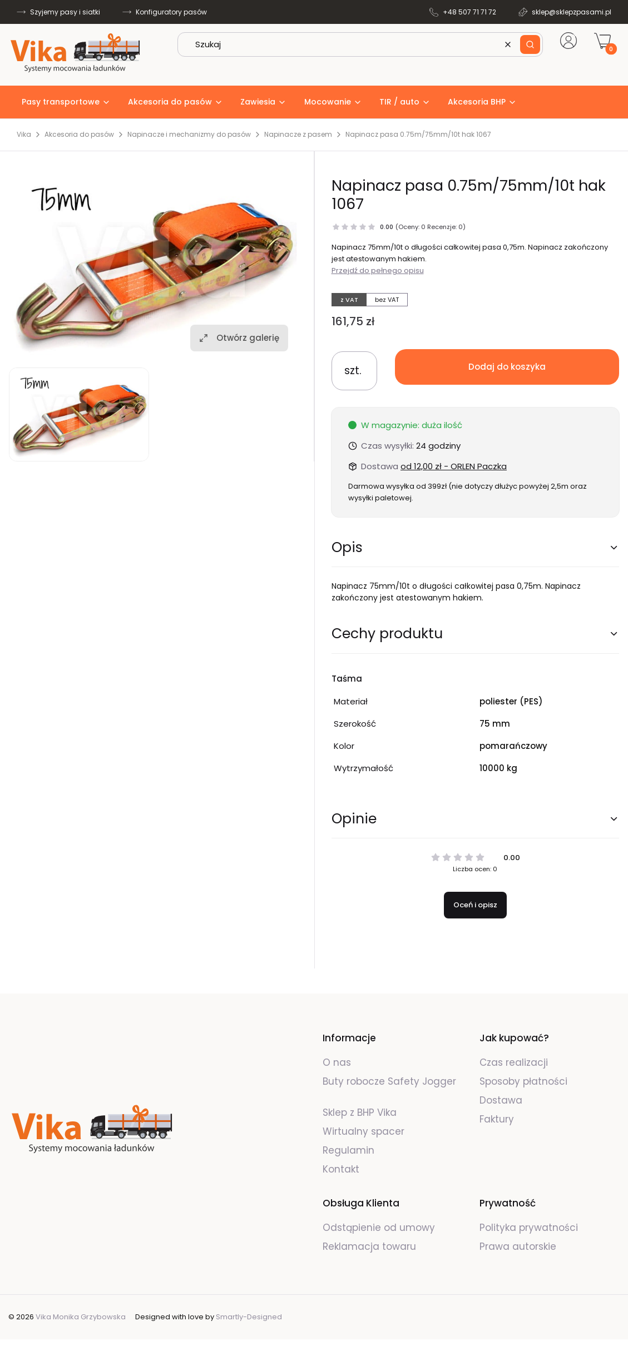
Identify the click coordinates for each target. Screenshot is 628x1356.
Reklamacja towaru (369, 1246)
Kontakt (341, 1169)
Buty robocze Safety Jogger (389, 1081)
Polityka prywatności (528, 1227)
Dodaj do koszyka (507, 366)
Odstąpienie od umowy (379, 1227)
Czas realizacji (513, 1062)
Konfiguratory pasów (171, 12)
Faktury (496, 1119)
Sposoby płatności (523, 1081)
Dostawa (500, 1100)
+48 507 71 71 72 (469, 12)
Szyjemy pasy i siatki (65, 12)
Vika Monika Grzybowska (81, 1317)
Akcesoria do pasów (79, 134)
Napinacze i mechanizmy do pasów (189, 134)
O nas (337, 1062)
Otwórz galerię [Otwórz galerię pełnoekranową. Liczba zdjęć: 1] (239, 338)
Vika (24, 134)
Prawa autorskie (517, 1246)
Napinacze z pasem (298, 134)
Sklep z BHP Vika (361, 1112)
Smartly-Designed (249, 1317)
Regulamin (348, 1150)
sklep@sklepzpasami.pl (571, 12)
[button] (530, 44)
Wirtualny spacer (363, 1131)
